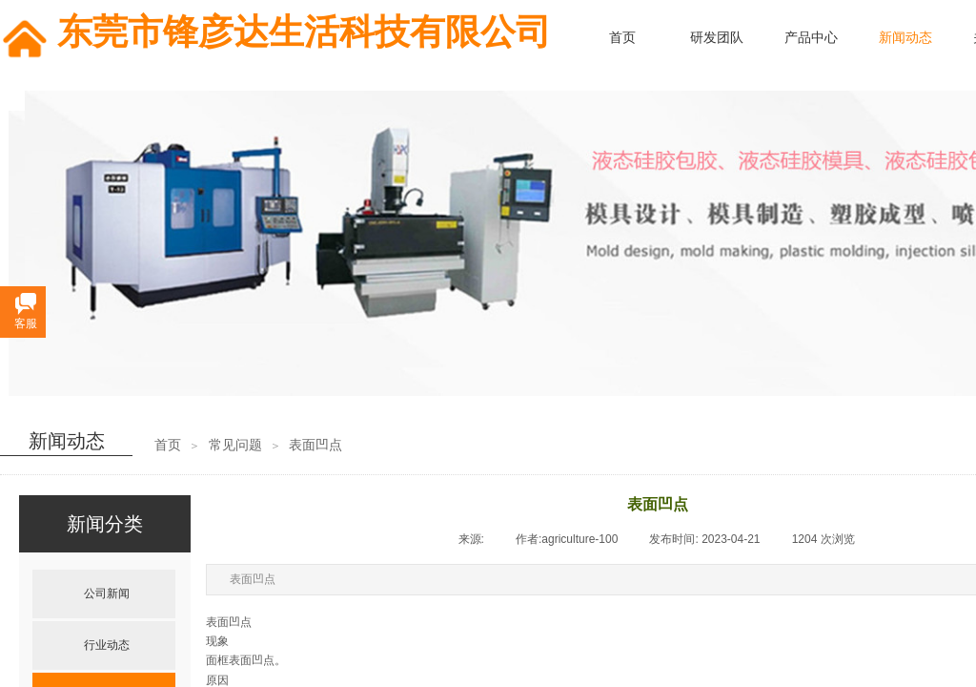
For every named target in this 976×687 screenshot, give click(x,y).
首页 (167, 445)
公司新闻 (107, 593)
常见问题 (235, 445)
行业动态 (107, 645)
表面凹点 (315, 445)
